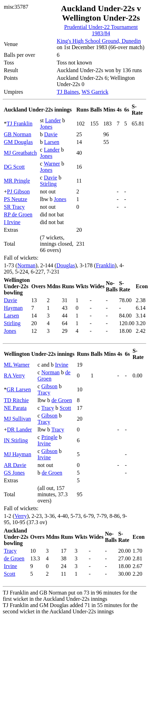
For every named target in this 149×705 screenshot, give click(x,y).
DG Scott (14, 167)
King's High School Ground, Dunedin (99, 41)
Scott (65, 408)
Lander (53, 120)
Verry (21, 516)
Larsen (52, 142)
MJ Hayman (17, 454)
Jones (46, 127)
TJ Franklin (19, 124)
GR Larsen (19, 389)
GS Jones (14, 473)
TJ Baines (68, 92)
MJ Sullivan (17, 419)
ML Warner (17, 365)
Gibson (49, 386)
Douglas (65, 265)
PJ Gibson (18, 191)
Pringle (49, 437)
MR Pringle (17, 181)
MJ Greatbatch (20, 153)
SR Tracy (14, 207)
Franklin (105, 265)
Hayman (13, 308)
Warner (52, 164)
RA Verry (14, 375)
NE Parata (15, 408)
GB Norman (17, 134)
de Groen (62, 400)
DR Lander (19, 429)
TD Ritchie (16, 400)
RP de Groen (18, 214)
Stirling (48, 184)
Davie (50, 134)
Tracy (44, 393)
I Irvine (12, 222)
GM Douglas (18, 142)
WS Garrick (94, 92)
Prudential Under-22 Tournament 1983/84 (101, 30)
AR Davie (15, 465)
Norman (26, 265)
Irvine (61, 365)
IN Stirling (16, 440)
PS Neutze (15, 199)
